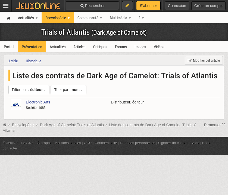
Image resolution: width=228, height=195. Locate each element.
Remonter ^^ (215, 125)
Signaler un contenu (173, 143)
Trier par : (68, 89)
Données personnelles (137, 143)
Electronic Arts (38, 102)
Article (13, 60)
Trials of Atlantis (94, 32)
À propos (45, 143)
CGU (88, 143)
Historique (33, 60)
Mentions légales (67, 143)
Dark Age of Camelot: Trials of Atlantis (72, 125)
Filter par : (29, 89)
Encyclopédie (23, 125)
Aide (195, 143)
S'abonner (148, 6)
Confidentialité (106, 143)
